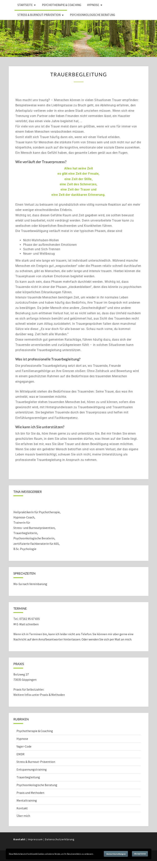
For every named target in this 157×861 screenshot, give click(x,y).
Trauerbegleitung (28, 777)
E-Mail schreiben (27, 624)
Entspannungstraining (31, 769)
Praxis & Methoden (52, 695)
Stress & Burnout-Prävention (39, 15)
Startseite (25, 5)
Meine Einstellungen (116, 854)
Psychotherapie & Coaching (61, 5)
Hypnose (93, 5)
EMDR (20, 754)
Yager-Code (23, 746)
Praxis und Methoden (30, 793)
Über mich (23, 816)
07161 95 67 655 (29, 619)
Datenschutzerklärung (60, 839)
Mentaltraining (26, 800)
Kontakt (22, 808)
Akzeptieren (140, 853)
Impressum (35, 839)
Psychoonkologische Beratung (92, 15)
